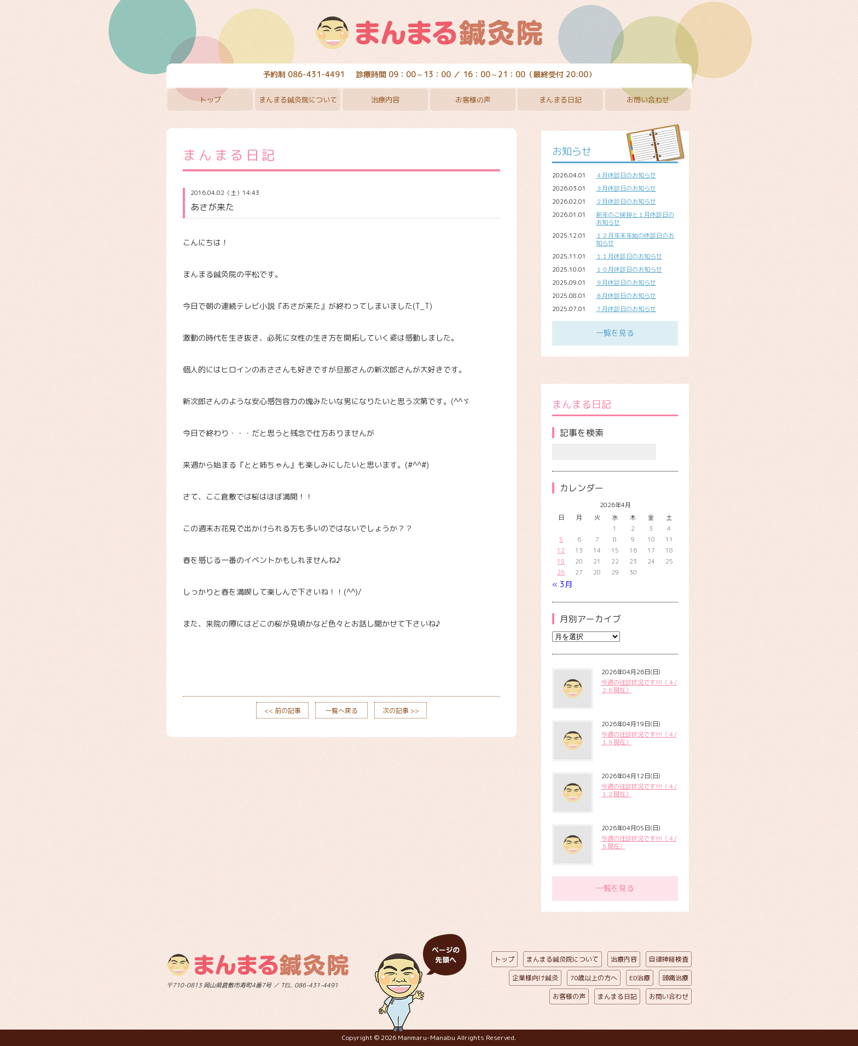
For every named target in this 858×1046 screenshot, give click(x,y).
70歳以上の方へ (593, 977)
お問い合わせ (648, 100)
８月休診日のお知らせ (626, 295)
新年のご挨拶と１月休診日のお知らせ (635, 218)
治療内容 (385, 100)
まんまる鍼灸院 (429, 32)
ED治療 (639, 977)
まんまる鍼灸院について (298, 100)
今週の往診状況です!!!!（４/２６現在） (639, 686)
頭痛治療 (675, 977)
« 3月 (562, 584)
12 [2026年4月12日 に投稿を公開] (561, 550)
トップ (210, 100)
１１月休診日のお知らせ (629, 256)
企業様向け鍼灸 (535, 977)
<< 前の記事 (282, 710)
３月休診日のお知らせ (626, 188)
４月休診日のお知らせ (626, 175)
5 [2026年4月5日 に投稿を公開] (561, 539)
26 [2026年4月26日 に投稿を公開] (561, 572)
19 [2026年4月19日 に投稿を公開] (561, 561)
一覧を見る (615, 332)
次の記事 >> (400, 710)
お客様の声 (473, 100)
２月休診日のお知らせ (626, 201)
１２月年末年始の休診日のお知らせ (635, 239)
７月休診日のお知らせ (626, 308)
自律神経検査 (668, 959)
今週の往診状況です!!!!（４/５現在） (639, 842)
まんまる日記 (560, 100)
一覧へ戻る (341, 710)
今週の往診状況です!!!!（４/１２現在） (639, 790)
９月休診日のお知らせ (626, 282)
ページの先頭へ (420, 983)
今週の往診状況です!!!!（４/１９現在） (639, 738)
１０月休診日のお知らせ (629, 269)
